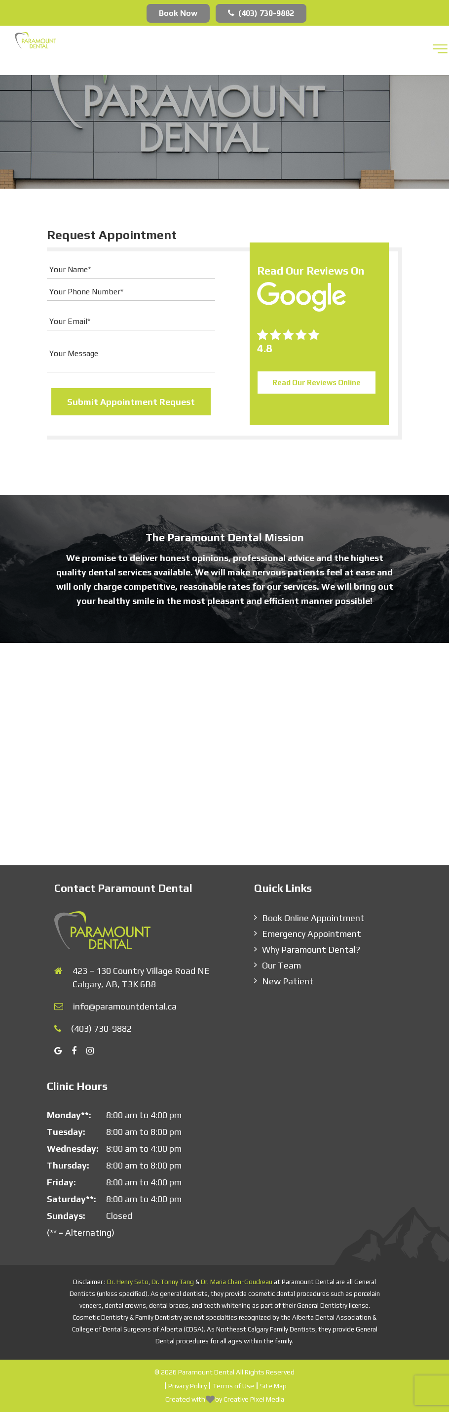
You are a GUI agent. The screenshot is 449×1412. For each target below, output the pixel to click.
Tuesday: (66, 1132)
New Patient (288, 981)
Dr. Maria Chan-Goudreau (236, 1282)
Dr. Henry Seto (128, 1282)
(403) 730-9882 (261, 13)
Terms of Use (233, 1386)
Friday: (61, 1182)
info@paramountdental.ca (125, 1006)
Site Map (273, 1386)
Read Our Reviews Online (316, 382)
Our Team (281, 965)
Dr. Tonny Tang (172, 1282)
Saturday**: (71, 1199)
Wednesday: (73, 1148)
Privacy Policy (187, 1386)
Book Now (178, 13)
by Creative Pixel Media (249, 1399)
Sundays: (66, 1215)
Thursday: (68, 1165)
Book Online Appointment (313, 918)
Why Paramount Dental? (311, 949)
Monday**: (69, 1115)
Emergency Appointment (311, 933)
